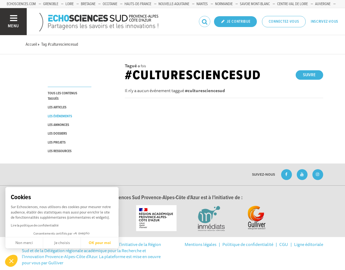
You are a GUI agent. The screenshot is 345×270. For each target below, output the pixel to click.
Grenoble (50, 4)
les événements (60, 116)
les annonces (58, 125)
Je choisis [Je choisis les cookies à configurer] (62, 243)
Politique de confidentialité (247, 244)
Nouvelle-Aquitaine (173, 4)
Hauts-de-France (138, 4)
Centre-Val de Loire (292, 4)
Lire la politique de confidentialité (34, 225)
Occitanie (110, 4)
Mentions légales (200, 244)
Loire (69, 4)
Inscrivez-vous (324, 21)
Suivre (309, 75)
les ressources (59, 151)
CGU (283, 244)
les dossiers (57, 133)
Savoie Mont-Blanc (255, 4)
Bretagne (88, 4)
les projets (56, 142)
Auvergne (322, 4)
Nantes (202, 4)
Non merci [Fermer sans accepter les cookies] (24, 243)
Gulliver (55, 262)
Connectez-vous (284, 21)
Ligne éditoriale (308, 244)
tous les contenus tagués (62, 96)
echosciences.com (21, 4)
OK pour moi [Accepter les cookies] (100, 243)
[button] (11, 260)
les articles (57, 107)
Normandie (224, 4)
